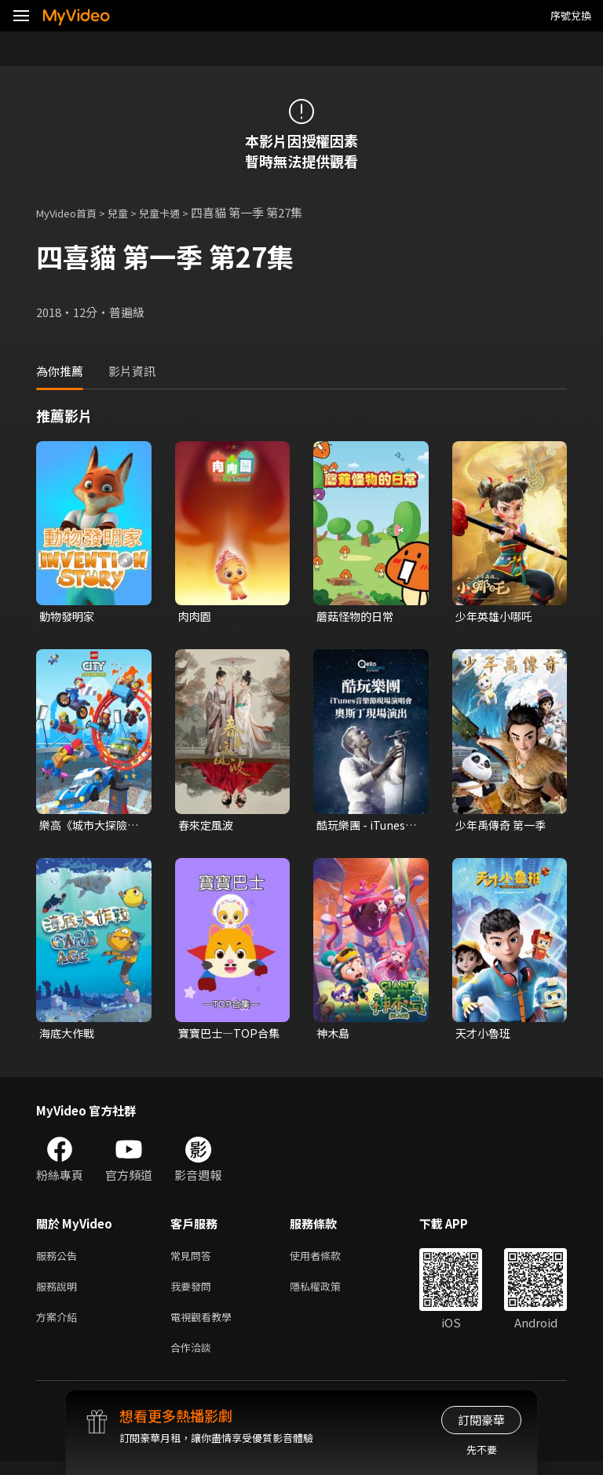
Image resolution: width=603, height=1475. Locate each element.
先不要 (481, 1449)
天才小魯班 (484, 1036)
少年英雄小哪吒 (496, 616)
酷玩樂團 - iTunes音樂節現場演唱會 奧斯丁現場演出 (363, 827)
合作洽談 (193, 1360)
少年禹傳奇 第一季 (503, 827)
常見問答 (193, 1261)
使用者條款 (328, 1261)
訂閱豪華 (481, 1419)
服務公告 (59, 1261)
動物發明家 (68, 616)
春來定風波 (207, 827)
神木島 (334, 1036)
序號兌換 (570, 15)
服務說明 (59, 1294)
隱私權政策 (328, 1294)
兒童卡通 (176, 212)
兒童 (130, 212)
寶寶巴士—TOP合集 (225, 1037)
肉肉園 (196, 616)
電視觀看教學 (205, 1327)
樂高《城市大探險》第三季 (89, 827)
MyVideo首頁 (72, 212)
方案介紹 (59, 1327)
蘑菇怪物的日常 (357, 616)
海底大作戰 (68, 1036)
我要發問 (193, 1294)
